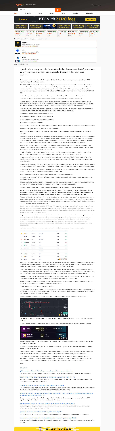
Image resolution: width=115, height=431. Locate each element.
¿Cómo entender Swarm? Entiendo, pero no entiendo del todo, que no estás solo (46, 356)
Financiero (75, 11)
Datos (40, 11)
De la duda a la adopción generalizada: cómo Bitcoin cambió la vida (42, 370)
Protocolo (28, 11)
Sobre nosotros (49, 420)
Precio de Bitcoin (42, 429)
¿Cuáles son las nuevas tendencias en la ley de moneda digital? (40, 397)
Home (15, 11)
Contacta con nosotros (36, 420)
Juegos (52, 11)
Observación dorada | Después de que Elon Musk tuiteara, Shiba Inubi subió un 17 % (47, 362)
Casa (15, 49)
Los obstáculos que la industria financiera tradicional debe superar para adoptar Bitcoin (48, 403)
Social (63, 11)
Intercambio (89, 11)
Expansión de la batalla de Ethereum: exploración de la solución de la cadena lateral (47, 388)
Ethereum (21, 49)
